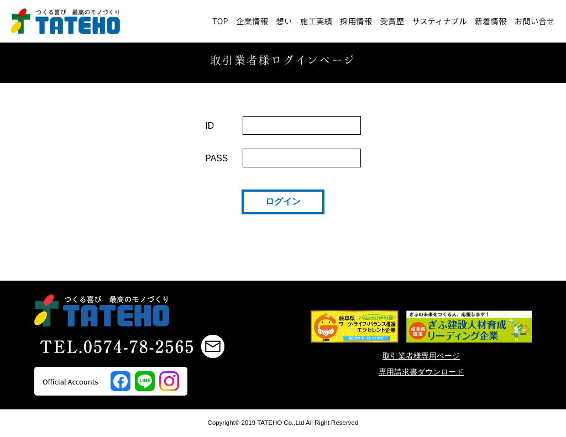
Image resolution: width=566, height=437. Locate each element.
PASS (216, 158)
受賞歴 (392, 21)
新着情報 (490, 21)
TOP (220, 21)
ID (209, 125)
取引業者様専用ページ (421, 355)
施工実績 (316, 21)
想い (284, 21)
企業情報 (252, 21)
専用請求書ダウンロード (421, 371)
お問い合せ (535, 21)
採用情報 (356, 21)
